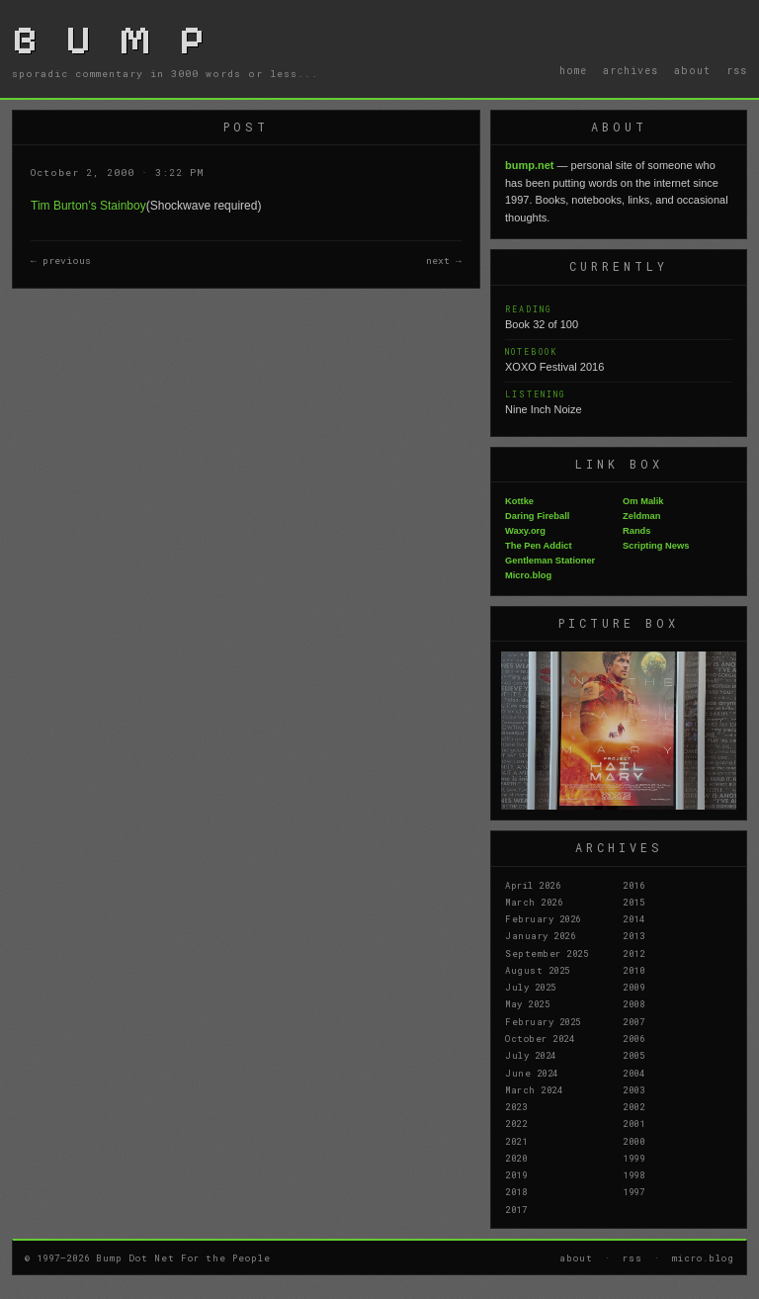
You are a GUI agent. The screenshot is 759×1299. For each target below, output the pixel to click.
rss (736, 70)
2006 (633, 1038)
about (692, 70)
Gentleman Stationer (550, 560)
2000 (633, 1141)
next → (444, 260)
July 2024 (530, 1055)
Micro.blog (528, 575)
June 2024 (531, 1073)
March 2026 (533, 902)
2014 (633, 918)
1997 (633, 1191)
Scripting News (656, 546)
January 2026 (540, 935)
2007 (633, 1021)
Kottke (519, 501)
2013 (633, 935)
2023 (516, 1106)
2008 (633, 1003)
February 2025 (543, 1021)
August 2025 (537, 970)
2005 (633, 1055)
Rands (637, 531)
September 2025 (546, 953)
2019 (516, 1174)
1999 (633, 1158)
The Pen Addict (538, 546)
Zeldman (641, 516)
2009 (633, 987)
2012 (633, 953)
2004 (633, 1073)
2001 (633, 1123)
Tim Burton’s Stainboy (88, 206)
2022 (516, 1123)
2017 (516, 1209)
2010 (633, 970)
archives (630, 70)
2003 (633, 1089)
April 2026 (532, 885)
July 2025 (530, 987)
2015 (633, 902)
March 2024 (533, 1089)
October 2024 (539, 1038)
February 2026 (543, 918)
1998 (633, 1174)
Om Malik (643, 501)
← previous (61, 260)
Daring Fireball (537, 516)
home (573, 70)
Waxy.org (525, 531)
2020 (516, 1158)
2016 (633, 885)
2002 (633, 1106)
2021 (516, 1141)
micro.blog (703, 1257)
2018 (516, 1191)
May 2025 (527, 1003)
